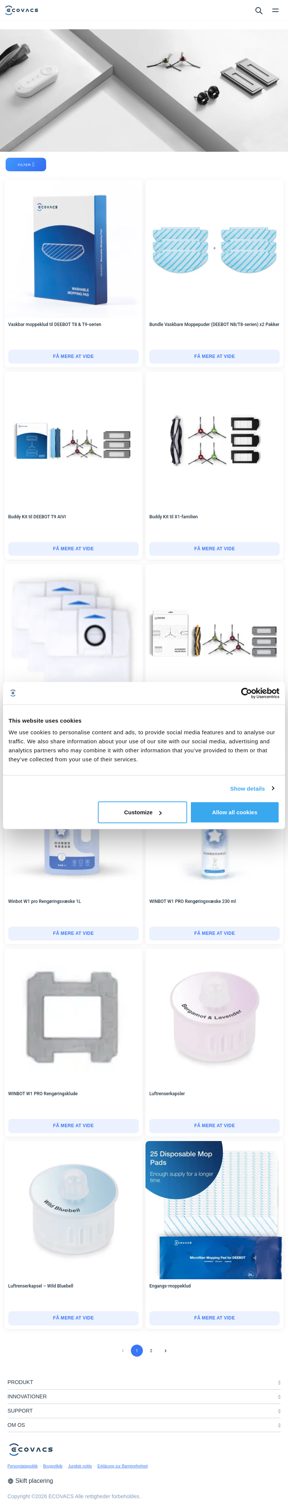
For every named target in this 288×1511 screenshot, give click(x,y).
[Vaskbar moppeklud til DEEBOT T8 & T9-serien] (73, 357)
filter (26, 164)
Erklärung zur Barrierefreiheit (123, 1466)
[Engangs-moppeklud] (214, 1318)
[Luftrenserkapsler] (214, 1126)
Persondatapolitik (23, 1466)
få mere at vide (73, 356)
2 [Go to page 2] (151, 1350)
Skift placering (30, 1481)
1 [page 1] (137, 1350)
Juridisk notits (80, 1466)
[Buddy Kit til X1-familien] (214, 549)
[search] (258, 10)
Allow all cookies (234, 812)
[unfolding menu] (280, 1382)
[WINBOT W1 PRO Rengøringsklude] (73, 1126)
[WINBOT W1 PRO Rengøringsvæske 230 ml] (214, 934)
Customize (143, 812)
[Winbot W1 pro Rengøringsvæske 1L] (73, 934)
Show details (247, 788)
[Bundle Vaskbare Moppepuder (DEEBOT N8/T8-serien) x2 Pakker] (214, 357)
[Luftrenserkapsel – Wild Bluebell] (73, 1318)
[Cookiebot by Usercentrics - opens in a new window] (246, 693)
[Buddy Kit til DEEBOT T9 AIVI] (73, 549)
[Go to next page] (165, 1351)
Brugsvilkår (53, 1466)
